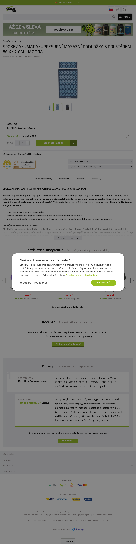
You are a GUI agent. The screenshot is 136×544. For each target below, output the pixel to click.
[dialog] (68, 272)
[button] (34, 282)
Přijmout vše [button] (103, 282)
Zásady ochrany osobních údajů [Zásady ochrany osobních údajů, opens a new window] (81, 275)
